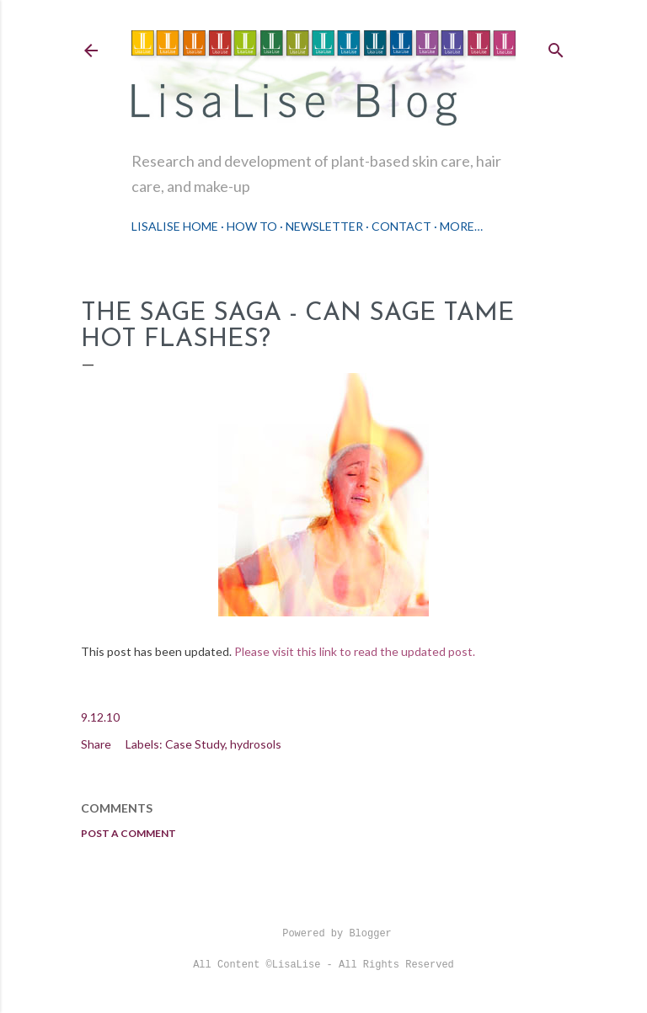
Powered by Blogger (323, 934)
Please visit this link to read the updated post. (354, 651)
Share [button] (96, 744)
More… (461, 226)
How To (252, 226)
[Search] (556, 46)
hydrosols (255, 744)
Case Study (195, 744)
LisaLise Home (174, 226)
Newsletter (324, 226)
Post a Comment (128, 833)
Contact (401, 226)
